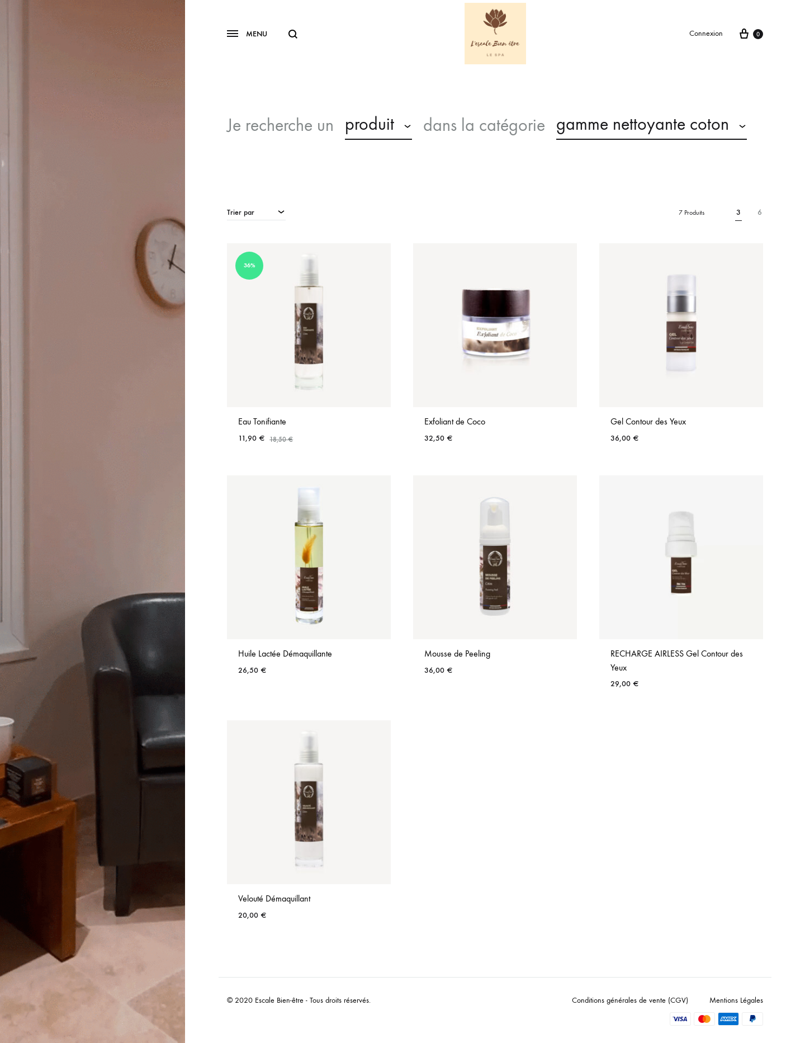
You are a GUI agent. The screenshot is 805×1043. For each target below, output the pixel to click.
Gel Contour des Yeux (648, 421)
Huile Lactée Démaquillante (285, 653)
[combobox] (378, 126)
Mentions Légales (736, 1000)
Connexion (706, 33)
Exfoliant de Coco (454, 421)
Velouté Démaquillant (274, 898)
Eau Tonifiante (262, 421)
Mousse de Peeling (457, 653)
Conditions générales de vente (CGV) (630, 1000)
